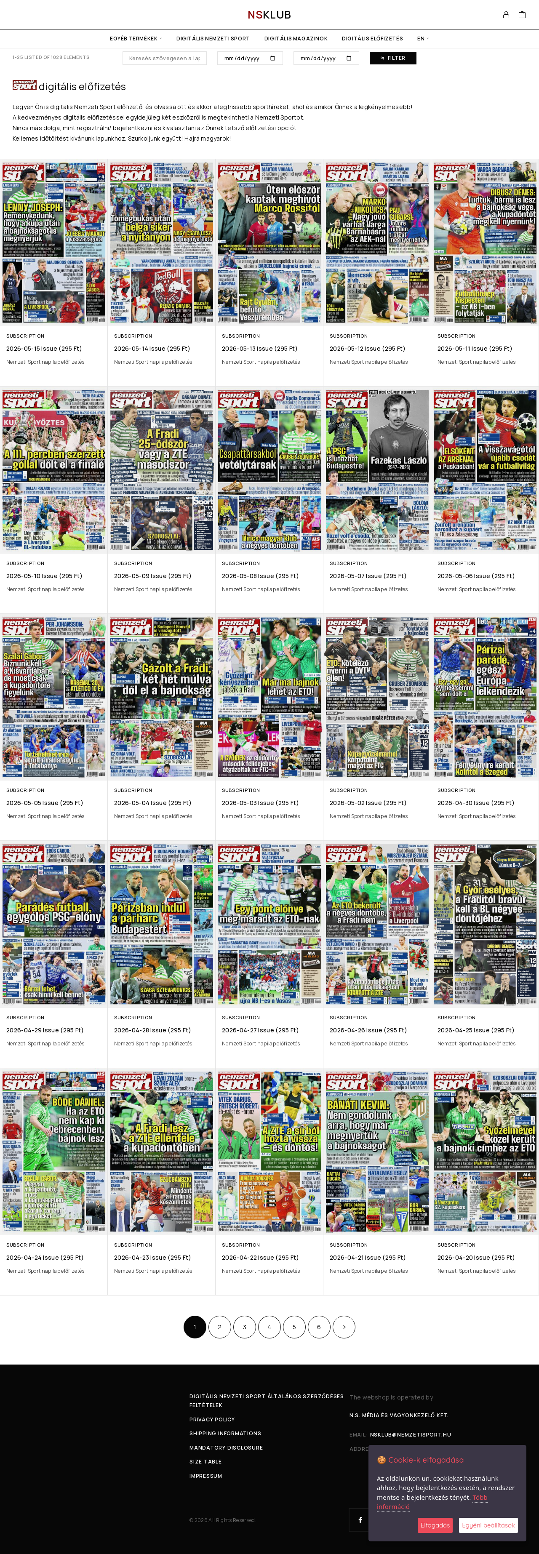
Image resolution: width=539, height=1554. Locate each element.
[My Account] (506, 15)
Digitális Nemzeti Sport (213, 38)
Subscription (25, 336)
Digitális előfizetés (372, 38)
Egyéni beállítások (488, 1525)
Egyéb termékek (133, 38)
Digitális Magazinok (296, 38)
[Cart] (522, 16)
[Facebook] (360, 1520)
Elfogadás (435, 1525)
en (420, 38)
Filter (393, 57)
